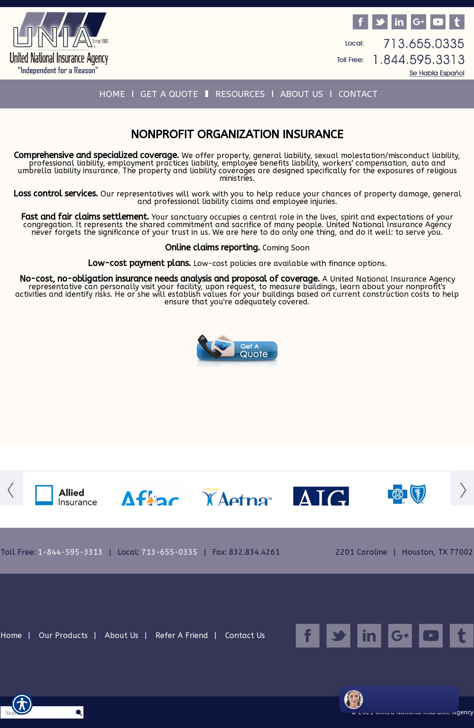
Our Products (63, 635)
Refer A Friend (181, 635)
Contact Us (245, 635)
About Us (121, 635)
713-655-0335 (170, 552)
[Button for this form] (11, 502)
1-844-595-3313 (70, 552)
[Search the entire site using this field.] (37, 713)
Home (11, 635)
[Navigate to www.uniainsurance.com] (13, 384)
